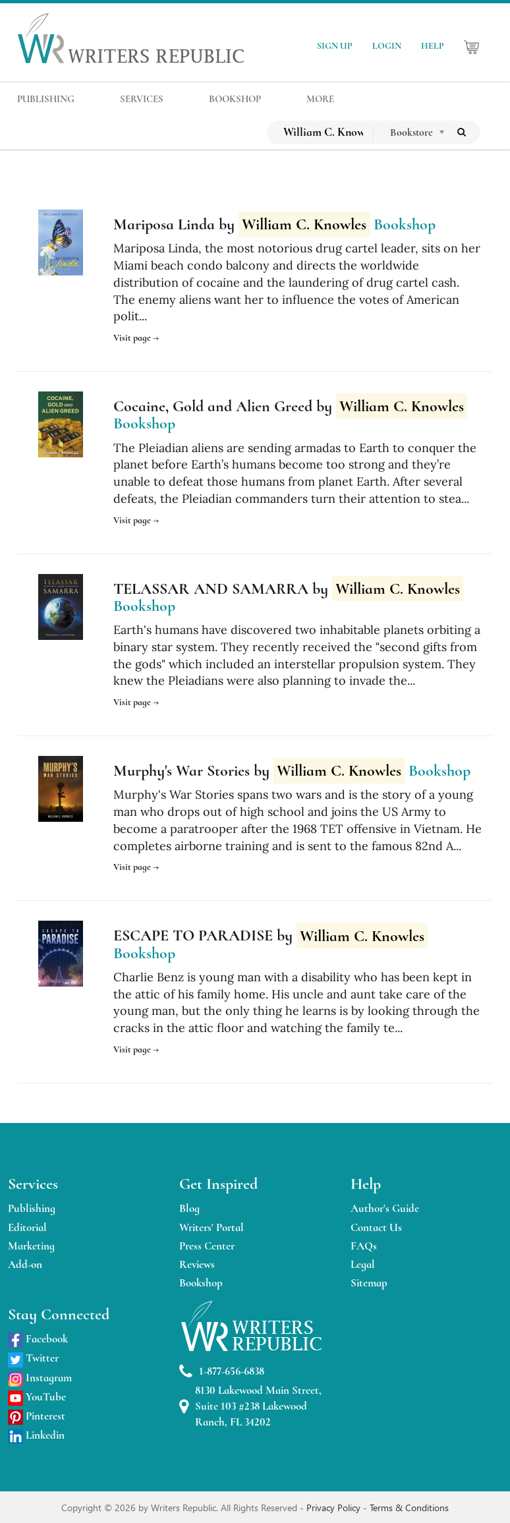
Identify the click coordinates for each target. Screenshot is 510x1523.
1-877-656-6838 (221, 1372)
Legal (363, 1264)
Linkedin (36, 1435)
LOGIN (386, 45)
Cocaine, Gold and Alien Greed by (290, 406)
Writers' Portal (211, 1227)
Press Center (207, 1246)
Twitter (33, 1358)
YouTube (37, 1397)
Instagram (40, 1378)
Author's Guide (385, 1208)
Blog (189, 1208)
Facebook (38, 1339)
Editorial (27, 1227)
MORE (320, 99)
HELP (432, 45)
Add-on (25, 1264)
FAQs (364, 1246)
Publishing (31, 1208)
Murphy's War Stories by (259, 771)
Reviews (197, 1264)
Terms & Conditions (409, 1507)
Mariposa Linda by (241, 224)
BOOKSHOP (235, 99)
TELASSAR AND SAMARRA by (288, 589)
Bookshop (201, 1283)
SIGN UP (335, 45)
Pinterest (36, 1416)
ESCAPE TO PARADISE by (270, 936)
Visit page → (136, 337)
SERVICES (141, 99)
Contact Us (376, 1227)
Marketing (31, 1246)
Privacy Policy (334, 1507)
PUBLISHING (45, 99)
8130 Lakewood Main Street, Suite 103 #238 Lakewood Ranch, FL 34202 (250, 1406)
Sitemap (369, 1283)
